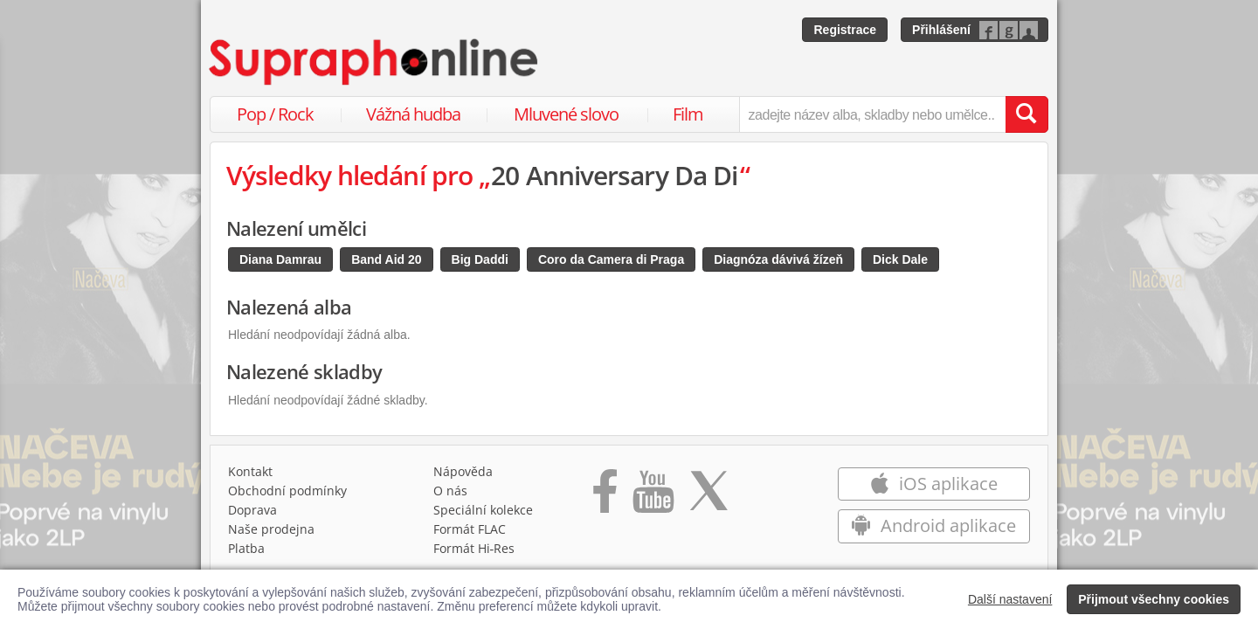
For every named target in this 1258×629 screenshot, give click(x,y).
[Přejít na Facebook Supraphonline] (605, 497)
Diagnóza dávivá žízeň (778, 259)
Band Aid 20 (386, 259)
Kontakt (250, 471)
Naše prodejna (271, 529)
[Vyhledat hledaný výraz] (1026, 114)
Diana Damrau (280, 259)
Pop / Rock (275, 114)
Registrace (844, 30)
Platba (246, 548)
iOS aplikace (933, 483)
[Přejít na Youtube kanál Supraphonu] (652, 497)
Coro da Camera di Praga (611, 259)
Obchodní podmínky (287, 490)
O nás (450, 490)
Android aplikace (933, 525)
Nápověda (463, 471)
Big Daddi (480, 259)
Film (688, 114)
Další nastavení (1010, 599)
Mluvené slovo (566, 114)
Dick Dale (900, 259)
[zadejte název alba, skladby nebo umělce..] (872, 114)
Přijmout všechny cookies (1153, 599)
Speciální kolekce (483, 509)
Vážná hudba (413, 114)
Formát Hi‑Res (474, 548)
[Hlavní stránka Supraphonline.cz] (374, 62)
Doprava (252, 509)
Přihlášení (941, 30)
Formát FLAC (469, 529)
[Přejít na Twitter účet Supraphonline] (708, 497)
